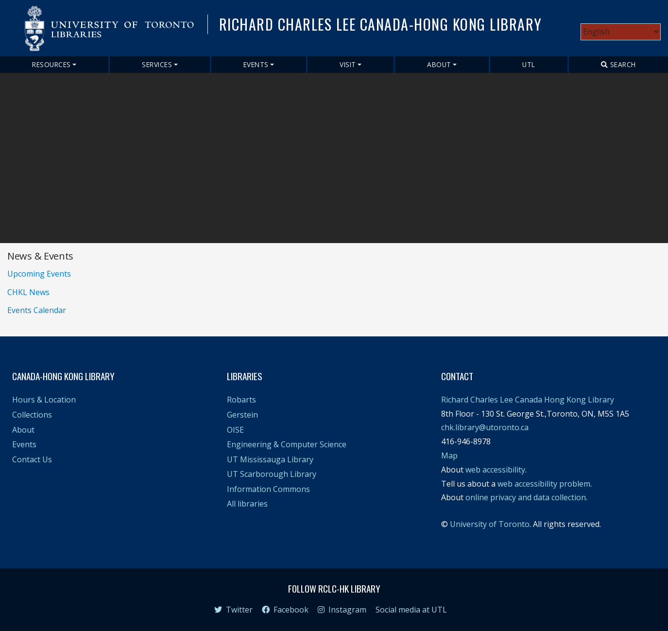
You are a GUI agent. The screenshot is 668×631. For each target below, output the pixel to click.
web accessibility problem (543, 483)
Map (449, 455)
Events (256, 64)
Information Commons (268, 489)
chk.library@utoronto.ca (485, 427)
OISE (235, 429)
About (439, 64)
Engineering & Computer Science (286, 444)
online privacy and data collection (525, 497)
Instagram (342, 609)
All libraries (247, 503)
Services (157, 64)
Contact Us (32, 459)
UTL (528, 64)
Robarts (241, 399)
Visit (348, 64)
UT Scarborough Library (271, 474)
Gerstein (242, 414)
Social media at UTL (411, 609)
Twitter (233, 609)
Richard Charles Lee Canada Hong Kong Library (527, 399)
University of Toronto (490, 524)
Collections (32, 414)
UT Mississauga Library (270, 459)
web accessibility (495, 469)
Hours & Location (44, 399)
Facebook (285, 609)
